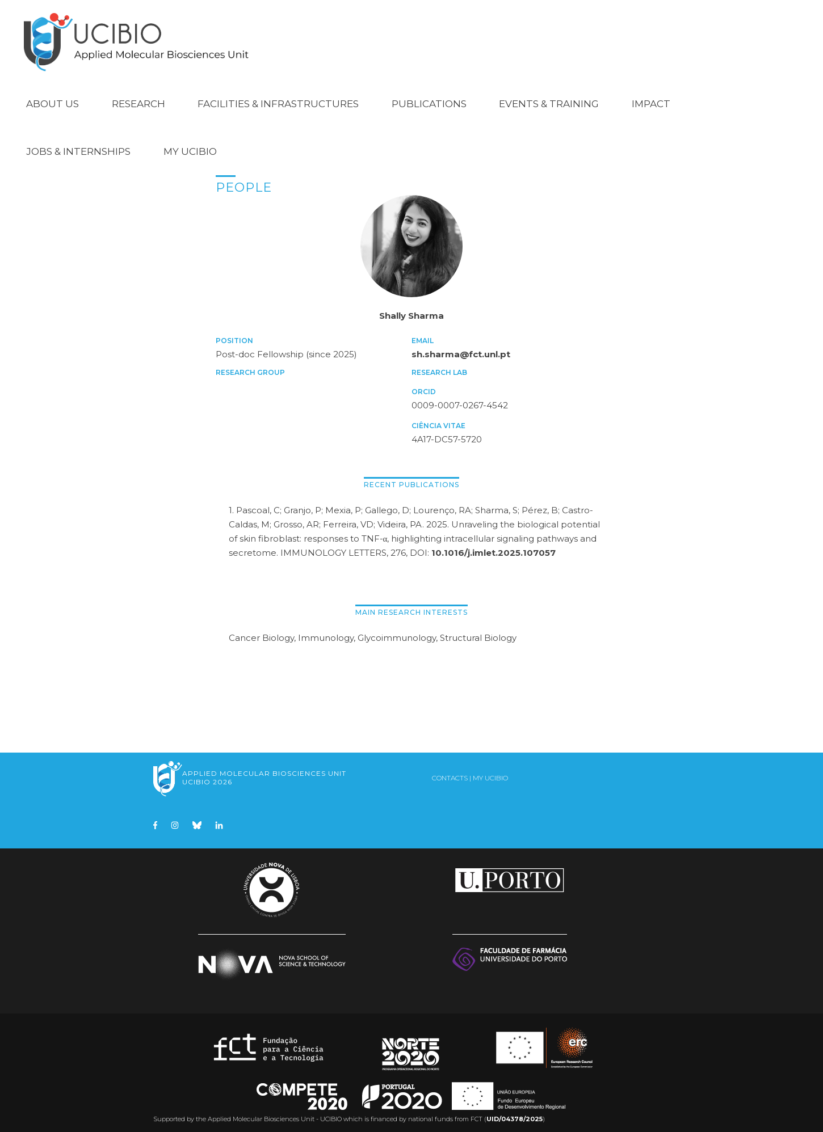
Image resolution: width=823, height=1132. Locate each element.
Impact (651, 97)
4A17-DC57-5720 (447, 433)
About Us (52, 97)
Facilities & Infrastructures (278, 97)
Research (138, 97)
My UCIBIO (190, 145)
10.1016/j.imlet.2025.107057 (493, 546)
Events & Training (549, 97)
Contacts (450, 771)
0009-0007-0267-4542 (460, 399)
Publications (429, 97)
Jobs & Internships (78, 145)
